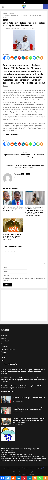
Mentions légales (29, 472)
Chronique (4, 346)
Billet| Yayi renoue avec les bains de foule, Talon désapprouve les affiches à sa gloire (13, 209)
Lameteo (3, 357)
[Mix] (26, 58)
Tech (2, 360)
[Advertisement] (24, 305)
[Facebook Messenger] (34, 58)
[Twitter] (8, 58)
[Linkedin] (15, 58)
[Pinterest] (19, 58)
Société (3, 338)
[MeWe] (23, 58)
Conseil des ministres (8, 349)
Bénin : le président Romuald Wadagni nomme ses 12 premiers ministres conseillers (29, 398)
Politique (4, 352)
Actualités (5, 20)
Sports (3, 344)
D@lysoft (41, 468)
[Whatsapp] (30, 58)
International (5, 341)
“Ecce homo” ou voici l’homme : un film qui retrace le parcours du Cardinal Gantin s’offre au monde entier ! (12, 237)
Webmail (15, 472)
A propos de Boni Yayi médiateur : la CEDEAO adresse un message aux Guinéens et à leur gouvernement (24, 155)
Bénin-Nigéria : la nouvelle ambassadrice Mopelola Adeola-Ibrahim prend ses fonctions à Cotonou (28, 409)
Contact (21, 472)
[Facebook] (4, 58)
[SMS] (38, 58)
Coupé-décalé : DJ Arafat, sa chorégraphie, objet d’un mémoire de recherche (24, 166)
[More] (41, 58)
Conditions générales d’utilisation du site (23, 474)
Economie (4, 355)
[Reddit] (12, 58)
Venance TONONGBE (10, 28)
